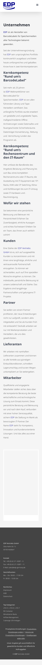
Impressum (7, 590)
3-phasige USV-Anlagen (11, 620)
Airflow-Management (10, 617)
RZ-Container (8, 611)
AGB (4, 593)
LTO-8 (11, 608)
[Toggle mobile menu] (37, 5)
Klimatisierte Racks (10, 614)
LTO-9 (5, 608)
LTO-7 (17, 608)
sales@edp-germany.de (17, 567)
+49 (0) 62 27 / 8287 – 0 (14, 561)
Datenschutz (7, 596)
